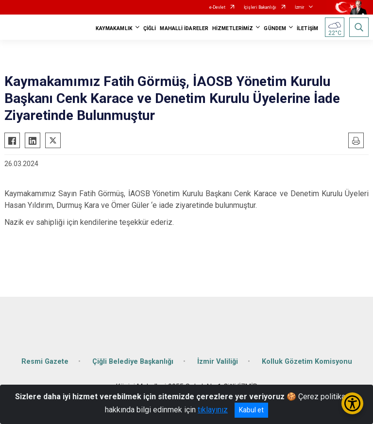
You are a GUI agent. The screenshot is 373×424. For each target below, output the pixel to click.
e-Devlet (217, 7)
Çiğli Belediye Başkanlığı (132, 361)
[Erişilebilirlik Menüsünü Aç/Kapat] (352, 403)
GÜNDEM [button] (275, 28)
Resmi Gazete (44, 361)
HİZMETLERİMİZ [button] (232, 28)
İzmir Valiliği (217, 361)
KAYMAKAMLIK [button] (114, 28)
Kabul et (251, 410)
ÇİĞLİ (149, 28)
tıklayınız (213, 409)
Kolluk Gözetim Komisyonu (307, 361)
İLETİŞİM (307, 28)
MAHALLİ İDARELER (184, 28)
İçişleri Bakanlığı (260, 7)
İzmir (300, 7)
